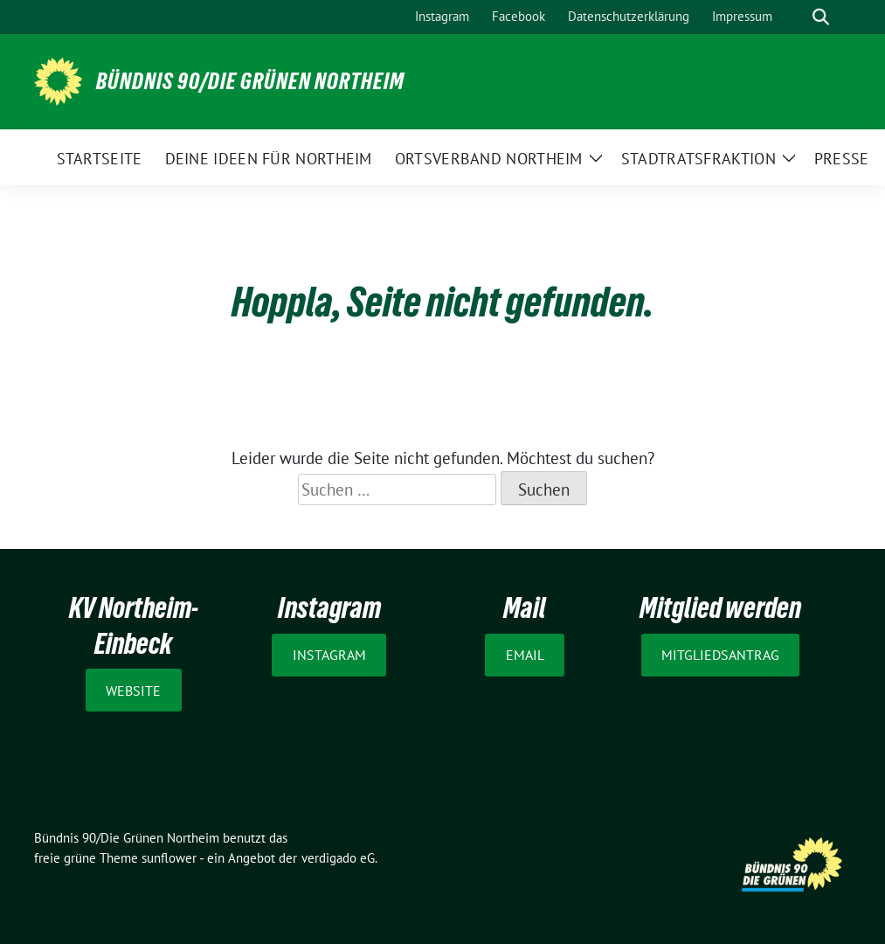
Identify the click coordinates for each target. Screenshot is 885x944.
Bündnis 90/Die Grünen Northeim (250, 81)
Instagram (329, 654)
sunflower (169, 858)
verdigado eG (338, 858)
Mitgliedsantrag (720, 654)
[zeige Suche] (821, 17)
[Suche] (796, 17)
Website (133, 690)
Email (525, 654)
